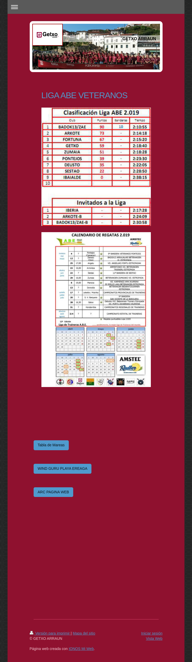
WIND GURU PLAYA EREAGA (63, 468)
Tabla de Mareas (51, 445)
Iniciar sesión (152, 633)
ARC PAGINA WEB (53, 492)
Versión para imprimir (50, 633)
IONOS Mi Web (81, 649)
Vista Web (154, 638)
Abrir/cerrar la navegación (96, 7)
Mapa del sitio (84, 633)
